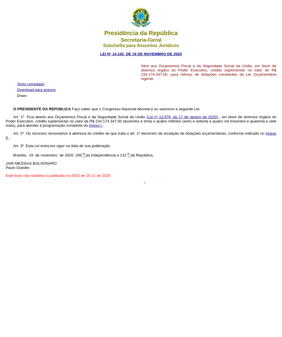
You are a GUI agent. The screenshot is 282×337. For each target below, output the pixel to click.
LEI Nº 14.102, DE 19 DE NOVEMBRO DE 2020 (141, 54)
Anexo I (96, 125)
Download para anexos (36, 90)
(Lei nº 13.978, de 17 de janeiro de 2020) (182, 117)
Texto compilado (30, 84)
